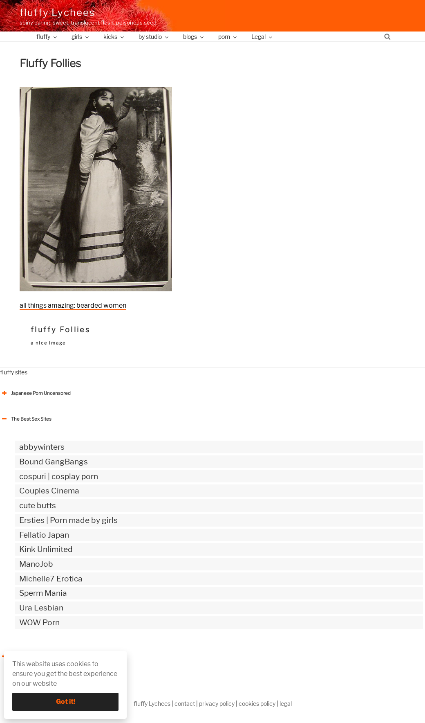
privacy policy (217, 703)
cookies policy (257, 703)
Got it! (65, 701)
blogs (194, 36)
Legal (262, 36)
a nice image (48, 343)
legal (286, 703)
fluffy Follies (60, 329)
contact (184, 703)
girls (81, 36)
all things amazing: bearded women (73, 305)
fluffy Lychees (57, 12)
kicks (114, 36)
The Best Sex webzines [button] (30, 656)
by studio (154, 36)
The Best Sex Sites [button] (25, 419)
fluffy (47, 36)
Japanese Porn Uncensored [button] (35, 393)
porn (228, 36)
